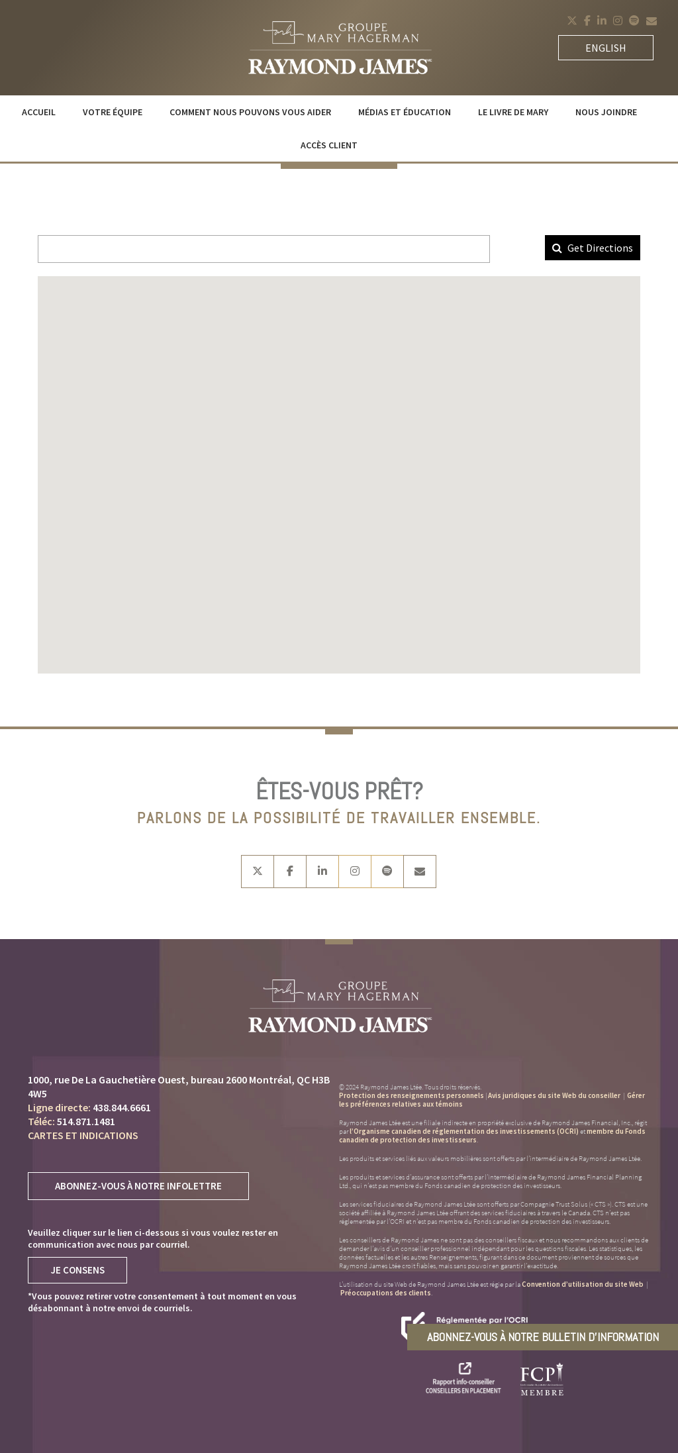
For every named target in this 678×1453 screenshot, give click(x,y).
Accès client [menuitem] (329, 145)
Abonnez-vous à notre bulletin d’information (543, 1336)
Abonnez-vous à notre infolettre (138, 1185)
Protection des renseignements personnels (411, 1095)
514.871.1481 (86, 1121)
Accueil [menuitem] (39, 112)
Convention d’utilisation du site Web (583, 1284)
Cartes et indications (83, 1135)
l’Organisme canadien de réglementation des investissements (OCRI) (464, 1131)
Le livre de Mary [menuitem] (513, 112)
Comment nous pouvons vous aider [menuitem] (250, 112)
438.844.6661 (122, 1107)
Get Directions (592, 247)
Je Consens (78, 1270)
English (605, 47)
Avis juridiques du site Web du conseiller (554, 1095)
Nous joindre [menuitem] (606, 112)
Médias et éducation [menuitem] (404, 112)
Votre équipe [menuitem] (112, 112)
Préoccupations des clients (385, 1292)
